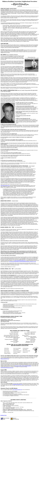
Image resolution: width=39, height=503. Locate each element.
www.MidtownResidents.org (17, 384)
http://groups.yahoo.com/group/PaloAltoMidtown (23, 365)
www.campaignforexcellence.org (19, 260)
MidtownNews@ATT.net (5, 358)
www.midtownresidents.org (17, 389)
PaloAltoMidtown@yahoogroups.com (7, 367)
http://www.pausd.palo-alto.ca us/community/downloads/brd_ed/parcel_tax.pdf (22, 261)
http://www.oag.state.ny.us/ (5, 185)
